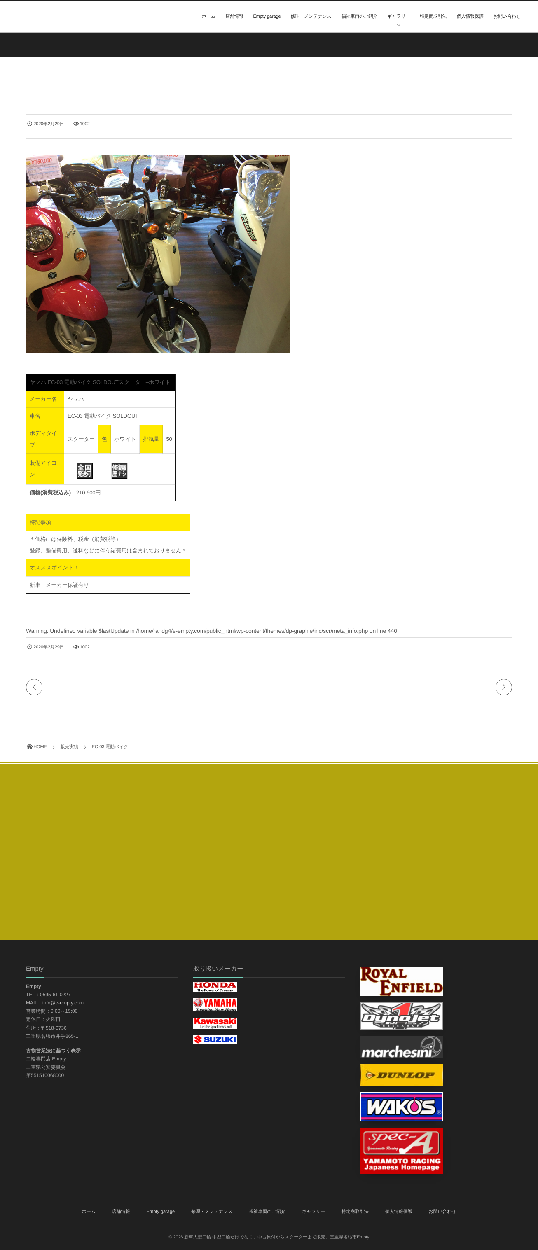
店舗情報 (234, 16)
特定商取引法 (433, 16)
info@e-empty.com (63, 1003)
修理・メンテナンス (310, 16)
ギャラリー (398, 16)
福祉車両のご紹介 (359, 16)
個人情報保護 (470, 16)
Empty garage (267, 16)
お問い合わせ (507, 16)
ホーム (208, 16)
